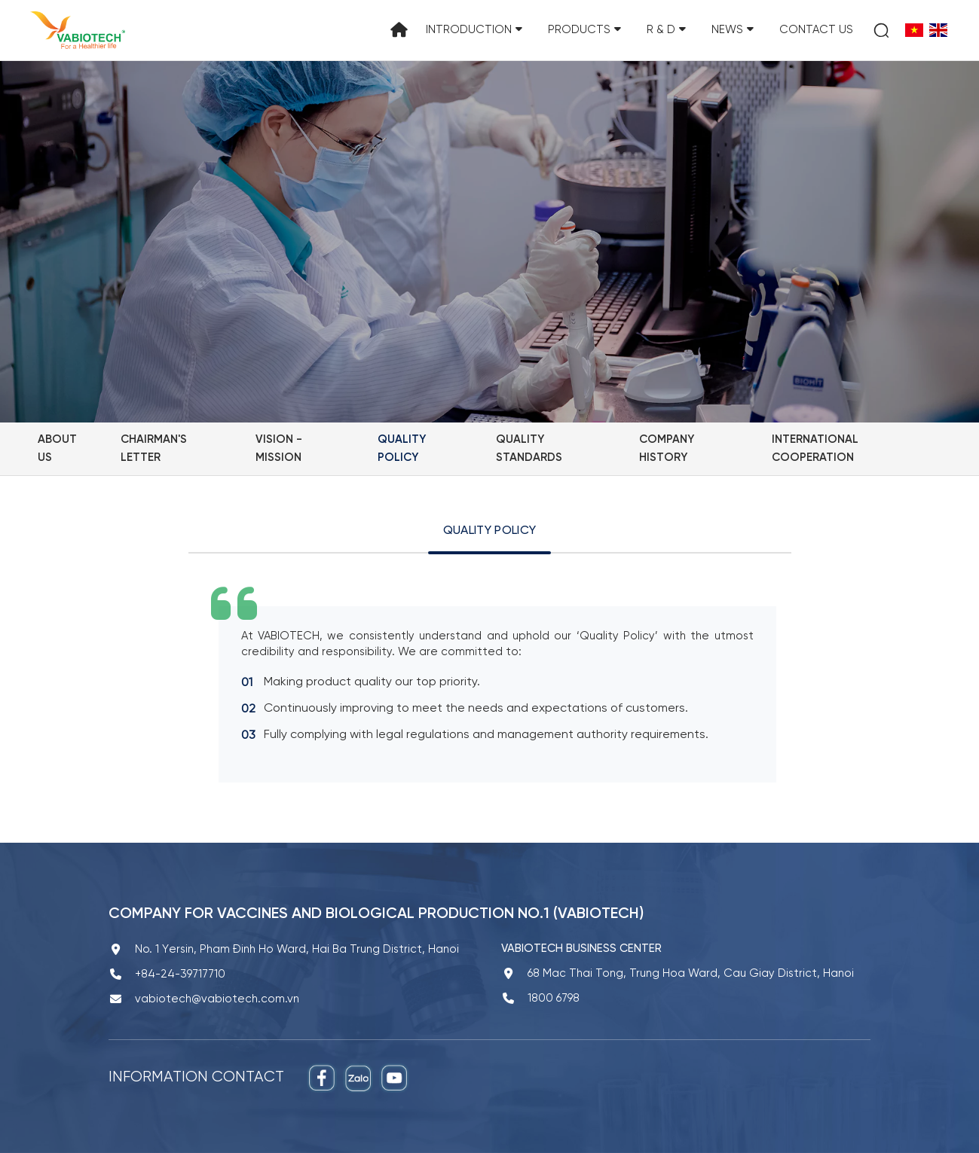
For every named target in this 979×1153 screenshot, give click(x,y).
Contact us (816, 30)
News (732, 30)
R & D (666, 30)
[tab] (489, 536)
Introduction (474, 30)
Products (584, 30)
